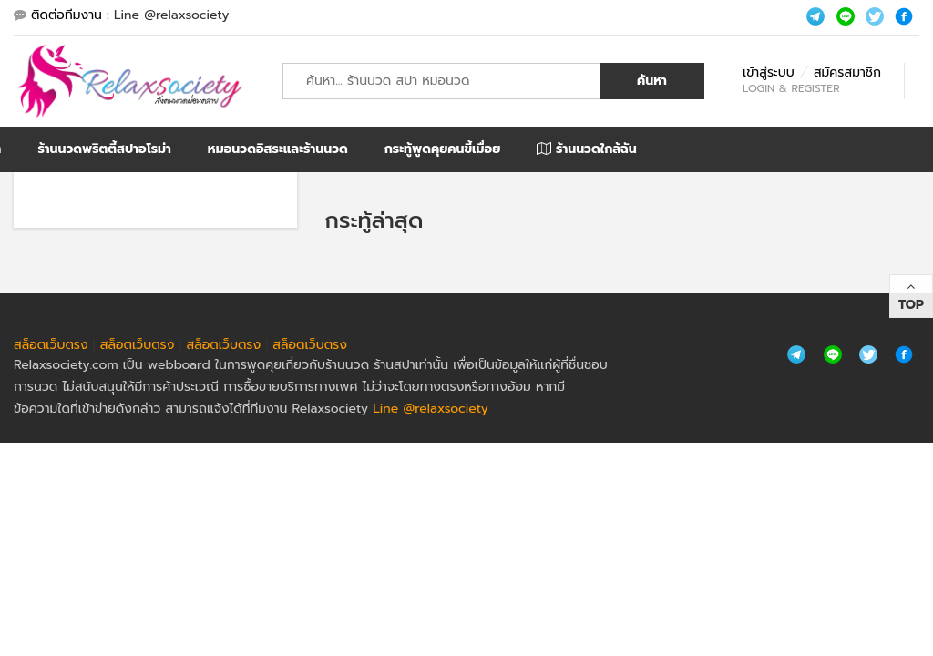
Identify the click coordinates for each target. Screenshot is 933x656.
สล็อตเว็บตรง (51, 344)
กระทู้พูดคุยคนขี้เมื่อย (442, 149)
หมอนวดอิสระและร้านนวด (278, 149)
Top (911, 304)
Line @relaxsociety (171, 15)
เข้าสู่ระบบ (769, 72)
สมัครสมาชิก (847, 72)
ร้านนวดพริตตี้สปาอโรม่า (103, 149)
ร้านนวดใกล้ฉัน (586, 149)
